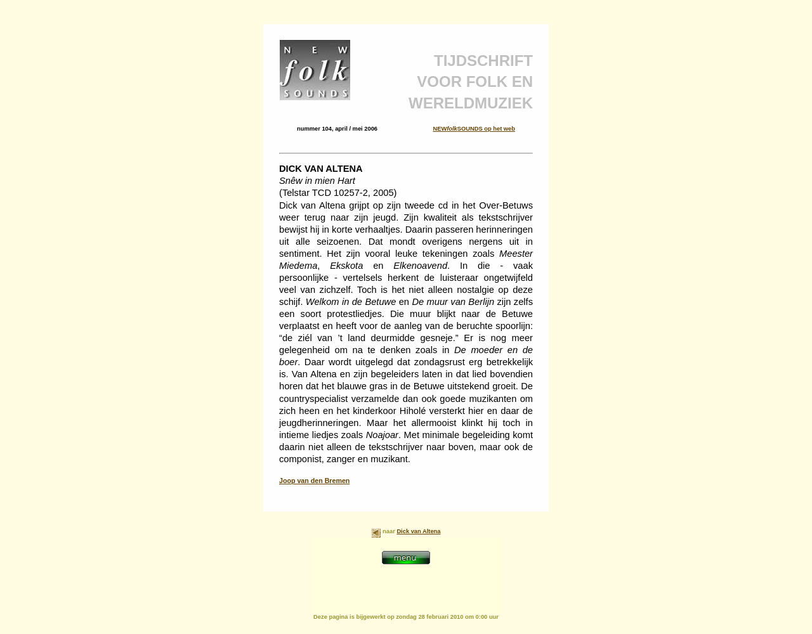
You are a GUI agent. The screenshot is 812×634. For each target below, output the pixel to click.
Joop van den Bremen (314, 480)
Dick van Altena (418, 531)
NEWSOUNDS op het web (474, 129)
